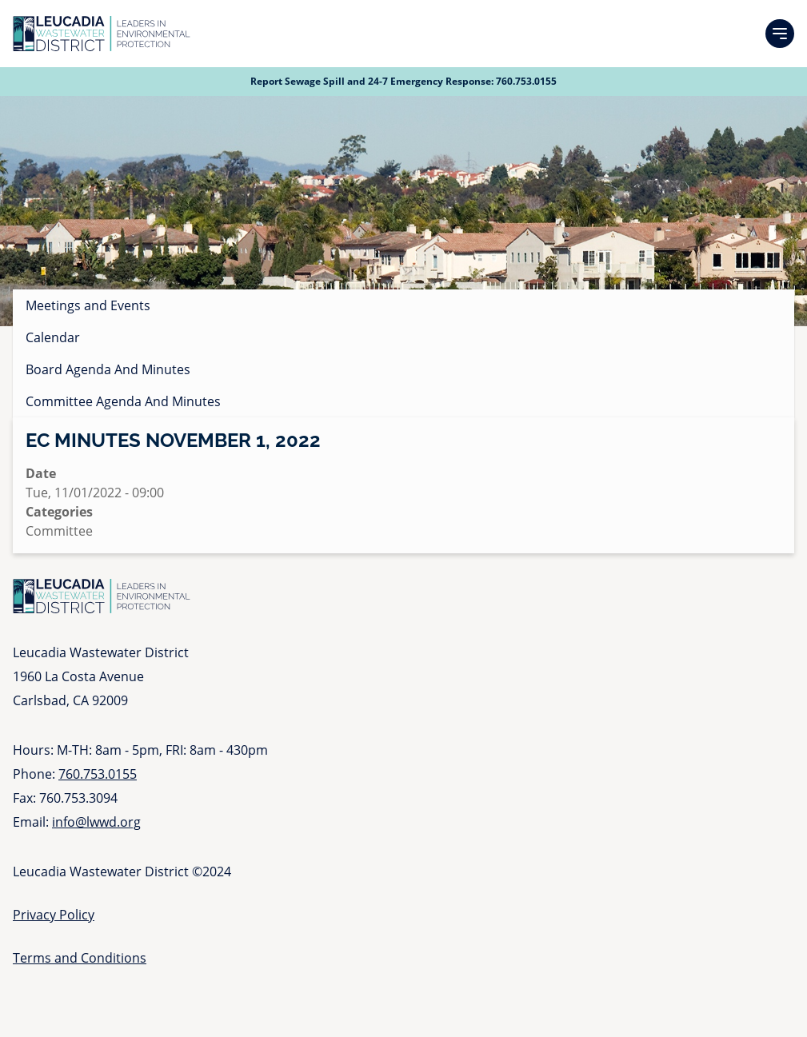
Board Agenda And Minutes (108, 369)
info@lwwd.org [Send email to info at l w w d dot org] (96, 822)
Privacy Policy (53, 914)
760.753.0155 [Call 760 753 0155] (526, 81)
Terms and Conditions (79, 958)
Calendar (53, 337)
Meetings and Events (88, 305)
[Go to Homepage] (101, 33)
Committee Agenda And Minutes (123, 401)
